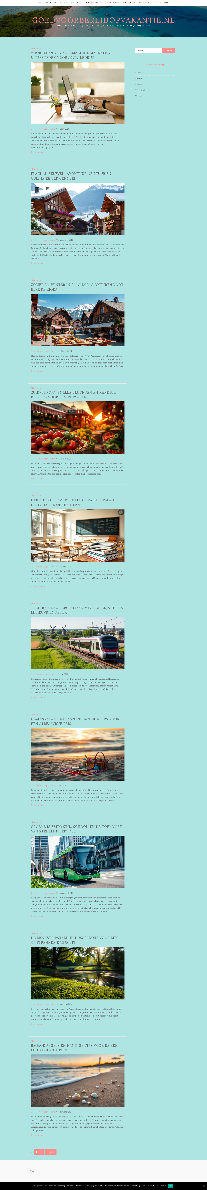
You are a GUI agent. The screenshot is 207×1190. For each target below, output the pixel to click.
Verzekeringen (94, 3)
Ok (171, 1186)
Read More (38, 152)
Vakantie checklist (143, 90)
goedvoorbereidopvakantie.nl (103, 20)
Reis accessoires (70, 3)
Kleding (51, 3)
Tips (32, 1171)
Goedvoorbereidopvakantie (43, 129)
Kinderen (113, 3)
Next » (51, 1151)
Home (38, 3)
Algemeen (145, 3)
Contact (164, 3)
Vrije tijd (129, 3)
